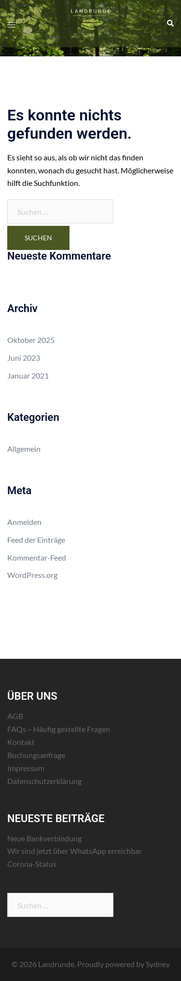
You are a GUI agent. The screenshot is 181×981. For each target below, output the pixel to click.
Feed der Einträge (36, 539)
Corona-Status (31, 863)
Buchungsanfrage (36, 754)
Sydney (158, 963)
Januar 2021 (28, 375)
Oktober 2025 (31, 339)
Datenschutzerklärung (44, 780)
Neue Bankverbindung (44, 838)
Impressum (25, 767)
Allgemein (24, 448)
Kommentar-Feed (36, 557)
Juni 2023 (23, 357)
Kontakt (21, 741)
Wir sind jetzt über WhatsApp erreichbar (74, 850)
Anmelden (24, 521)
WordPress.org (32, 574)
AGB (15, 715)
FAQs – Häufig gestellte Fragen (58, 728)
